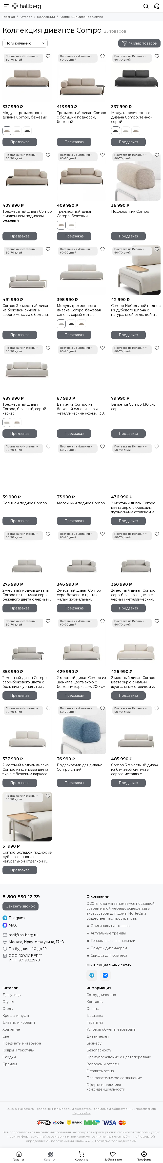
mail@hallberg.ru (23, 935)
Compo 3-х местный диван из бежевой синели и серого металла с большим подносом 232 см (26, 310)
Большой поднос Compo (24, 503)
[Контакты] (156, 6)
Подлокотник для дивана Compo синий (79, 767)
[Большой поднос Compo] (27, 467)
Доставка (94, 1015)
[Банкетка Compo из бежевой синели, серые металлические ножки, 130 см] (81, 369)
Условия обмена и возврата (111, 1029)
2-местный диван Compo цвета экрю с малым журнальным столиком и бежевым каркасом (133, 682)
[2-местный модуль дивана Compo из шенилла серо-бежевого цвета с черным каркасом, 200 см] (27, 555)
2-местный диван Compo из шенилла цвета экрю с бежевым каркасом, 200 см (81, 682)
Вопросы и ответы (102, 1064)
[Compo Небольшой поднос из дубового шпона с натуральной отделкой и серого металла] (136, 270)
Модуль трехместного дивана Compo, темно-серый (131, 117)
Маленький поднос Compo (81, 503)
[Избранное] (48, 56)
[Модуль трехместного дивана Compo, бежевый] (27, 77)
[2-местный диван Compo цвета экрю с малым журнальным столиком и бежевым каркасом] (136, 642)
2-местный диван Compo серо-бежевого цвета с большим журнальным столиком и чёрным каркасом (24, 682)
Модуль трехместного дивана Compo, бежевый (24, 115)
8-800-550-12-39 (21, 897)
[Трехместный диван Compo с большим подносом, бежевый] (81, 77)
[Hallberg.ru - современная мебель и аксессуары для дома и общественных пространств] (26, 6)
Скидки (9, 1057)
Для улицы (11, 995)
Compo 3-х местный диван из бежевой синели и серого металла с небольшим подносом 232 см (134, 769)
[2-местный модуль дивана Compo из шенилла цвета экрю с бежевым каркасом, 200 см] (27, 729)
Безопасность (98, 1050)
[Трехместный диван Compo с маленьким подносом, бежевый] (27, 176)
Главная (8, 17)
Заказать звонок (20, 906)
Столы (7, 1008)
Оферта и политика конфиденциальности (105, 1087)
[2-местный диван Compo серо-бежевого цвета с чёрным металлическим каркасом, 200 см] (136, 555)
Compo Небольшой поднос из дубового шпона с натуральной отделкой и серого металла (136, 310)
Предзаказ (19, 142)
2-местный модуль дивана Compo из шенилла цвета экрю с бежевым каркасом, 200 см (26, 769)
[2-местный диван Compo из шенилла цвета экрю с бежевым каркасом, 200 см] (81, 642)
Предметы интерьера (21, 1043)
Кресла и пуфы (15, 1015)
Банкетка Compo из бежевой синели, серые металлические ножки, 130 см (80, 409)
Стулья (8, 1002)
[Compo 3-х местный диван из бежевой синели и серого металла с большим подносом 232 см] (27, 270)
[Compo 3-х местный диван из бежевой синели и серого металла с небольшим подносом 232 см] (136, 729)
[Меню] (6, 6)
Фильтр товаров (139, 43)
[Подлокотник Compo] (136, 176)
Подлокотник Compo (130, 211)
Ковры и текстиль (18, 1050)
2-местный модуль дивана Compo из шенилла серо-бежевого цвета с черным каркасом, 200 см (25, 595)
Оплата (92, 1008)
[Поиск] (146, 6)
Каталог (26, 17)
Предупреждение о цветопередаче (118, 1057)
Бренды (9, 1064)
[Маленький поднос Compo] (81, 467)
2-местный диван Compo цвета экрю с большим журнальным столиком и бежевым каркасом (133, 507)
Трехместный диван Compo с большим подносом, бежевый (81, 117)
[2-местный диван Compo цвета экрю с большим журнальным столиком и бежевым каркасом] (136, 467)
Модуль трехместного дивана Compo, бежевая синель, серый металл (79, 310)
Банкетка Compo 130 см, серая (133, 406)
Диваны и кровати (18, 1022)
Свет (6, 1036)
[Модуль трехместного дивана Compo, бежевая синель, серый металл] (81, 270)
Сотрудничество (101, 995)
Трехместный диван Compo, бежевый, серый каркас (24, 409)
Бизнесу (94, 1043)
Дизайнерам (97, 1036)
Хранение (11, 1029)
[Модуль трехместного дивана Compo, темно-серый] (136, 77)
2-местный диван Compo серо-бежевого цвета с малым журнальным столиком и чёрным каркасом (79, 595)
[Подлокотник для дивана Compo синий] (81, 729)
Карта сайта (82, 1113)
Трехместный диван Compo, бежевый (74, 213)
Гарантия (94, 1022)
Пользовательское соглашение (114, 1078)
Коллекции (46, 17)
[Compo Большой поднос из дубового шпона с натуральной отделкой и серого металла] (27, 816)
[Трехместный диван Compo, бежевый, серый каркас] (27, 369)
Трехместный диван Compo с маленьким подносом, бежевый (27, 216)
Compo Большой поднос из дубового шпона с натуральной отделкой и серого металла (27, 856)
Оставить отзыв (100, 1071)
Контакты (94, 1002)
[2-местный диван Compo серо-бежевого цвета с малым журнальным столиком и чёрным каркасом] (81, 555)
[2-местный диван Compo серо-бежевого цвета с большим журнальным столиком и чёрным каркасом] (27, 642)
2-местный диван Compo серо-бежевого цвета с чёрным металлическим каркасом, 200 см (133, 595)
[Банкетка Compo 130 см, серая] (136, 369)
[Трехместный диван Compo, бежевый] (81, 176)
